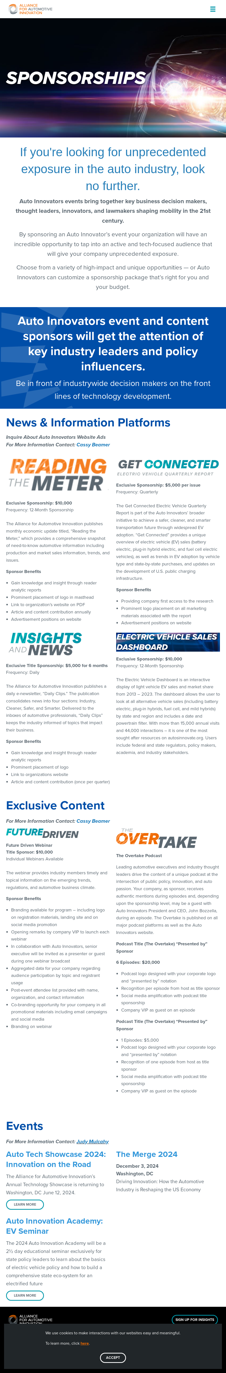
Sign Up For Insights (194, 1319)
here (85, 1343)
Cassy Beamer (93, 444)
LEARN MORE (25, 1204)
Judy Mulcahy (93, 1141)
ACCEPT (113, 1357)
